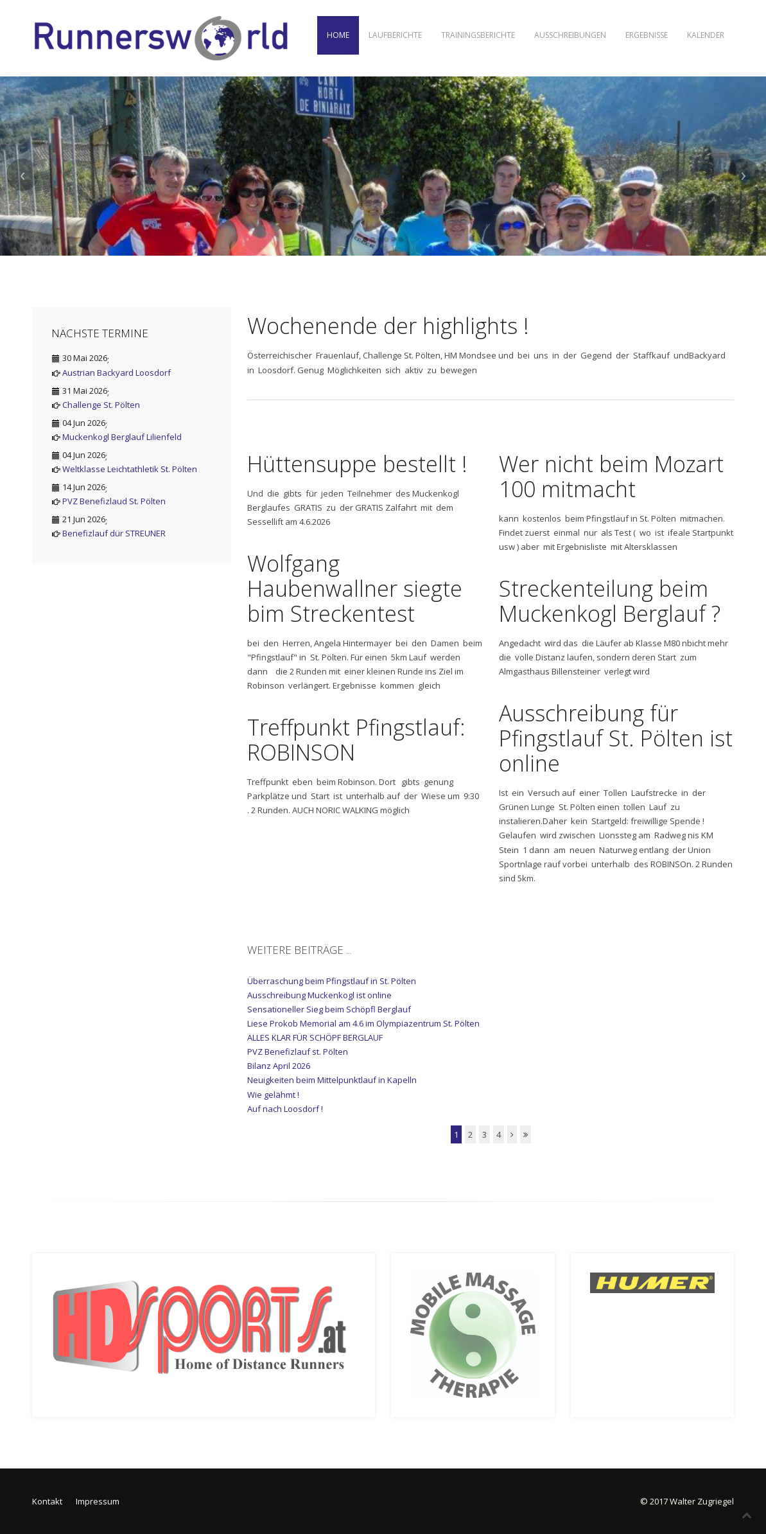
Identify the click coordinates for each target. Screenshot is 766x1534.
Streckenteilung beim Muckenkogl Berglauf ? (609, 601)
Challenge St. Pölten (101, 404)
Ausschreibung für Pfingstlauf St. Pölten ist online (616, 738)
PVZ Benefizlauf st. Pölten (297, 1051)
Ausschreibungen (570, 35)
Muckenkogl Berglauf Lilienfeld (122, 437)
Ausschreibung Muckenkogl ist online (319, 995)
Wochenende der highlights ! (388, 325)
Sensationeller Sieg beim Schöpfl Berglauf (329, 1009)
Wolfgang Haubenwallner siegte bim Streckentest (354, 588)
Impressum (97, 1501)
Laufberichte (395, 35)
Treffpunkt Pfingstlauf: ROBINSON (356, 739)
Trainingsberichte (478, 35)
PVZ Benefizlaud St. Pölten (114, 501)
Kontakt (47, 1501)
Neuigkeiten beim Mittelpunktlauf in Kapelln (332, 1080)
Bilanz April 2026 (278, 1065)
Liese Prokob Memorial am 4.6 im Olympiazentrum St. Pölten (363, 1023)
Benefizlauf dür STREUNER (114, 533)
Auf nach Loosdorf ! (285, 1109)
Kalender (705, 35)
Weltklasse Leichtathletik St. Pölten (129, 469)
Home (338, 35)
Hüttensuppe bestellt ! (357, 464)
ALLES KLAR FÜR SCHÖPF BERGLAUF (315, 1037)
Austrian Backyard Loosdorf (116, 372)
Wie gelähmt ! (273, 1094)
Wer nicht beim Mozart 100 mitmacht (611, 476)
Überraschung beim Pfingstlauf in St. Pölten (331, 981)
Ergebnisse (646, 35)
